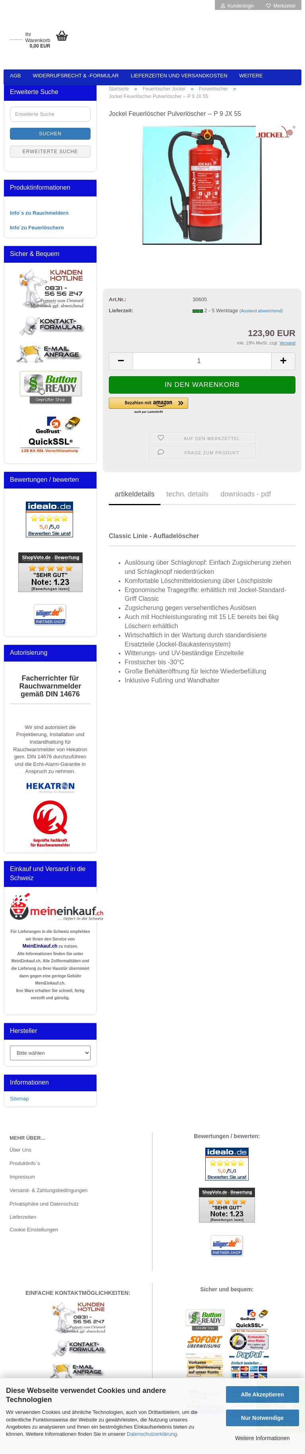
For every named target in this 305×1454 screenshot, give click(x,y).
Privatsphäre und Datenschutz (44, 1204)
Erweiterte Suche (50, 151)
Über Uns (20, 1150)
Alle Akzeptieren (262, 1394)
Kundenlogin (237, 6)
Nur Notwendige (262, 1418)
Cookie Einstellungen (34, 1230)
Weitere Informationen (262, 1438)
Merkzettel (280, 6)
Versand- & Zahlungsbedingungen (49, 1190)
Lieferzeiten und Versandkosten (179, 76)
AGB (15, 76)
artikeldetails (134, 494)
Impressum (22, 1177)
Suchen (50, 134)
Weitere (251, 76)
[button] (192, 406)
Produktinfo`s (25, 1163)
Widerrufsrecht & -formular (75, 76)
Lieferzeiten (23, 1217)
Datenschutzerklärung (152, 1434)
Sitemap (19, 1099)
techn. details (187, 494)
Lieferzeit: (121, 310)
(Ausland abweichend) (261, 310)
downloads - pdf (245, 494)
